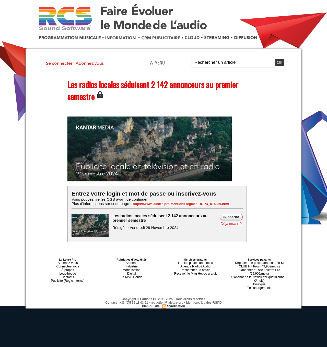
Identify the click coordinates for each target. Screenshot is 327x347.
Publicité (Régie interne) (68, 277)
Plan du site (151, 299)
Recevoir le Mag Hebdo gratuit (196, 271)
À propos (67, 268)
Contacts (67, 274)
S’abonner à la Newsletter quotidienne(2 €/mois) (259, 273)
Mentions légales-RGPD (204, 295)
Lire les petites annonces (195, 262)
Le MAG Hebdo (131, 274)
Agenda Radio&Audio (195, 265)
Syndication (175, 299)
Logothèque (67, 271)
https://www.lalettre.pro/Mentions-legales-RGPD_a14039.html (177, 203)
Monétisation (131, 268)
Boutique (259, 277)
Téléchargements (259, 280)
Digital (132, 271)
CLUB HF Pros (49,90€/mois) (259, 265)
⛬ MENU (157, 62)
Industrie (131, 265)
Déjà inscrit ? (231, 223)
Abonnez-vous (68, 262)
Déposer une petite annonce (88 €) (259, 262)
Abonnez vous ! (90, 63)
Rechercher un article (195, 268)
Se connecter (59, 63)
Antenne (131, 262)
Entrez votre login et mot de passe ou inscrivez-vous (142, 193)
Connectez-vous (67, 265)
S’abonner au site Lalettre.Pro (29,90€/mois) (259, 268)
